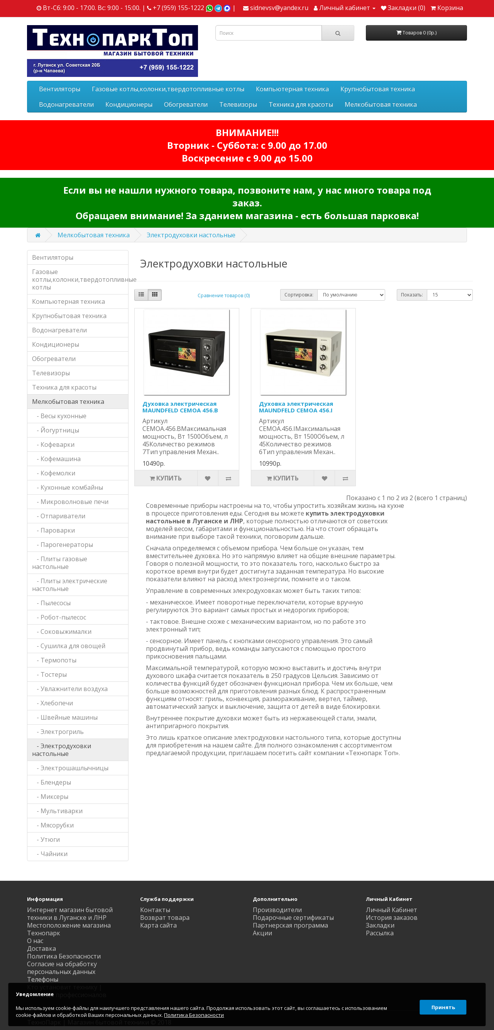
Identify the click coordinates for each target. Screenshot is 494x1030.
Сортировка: (298, 294)
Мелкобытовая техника (381, 104)
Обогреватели (186, 104)
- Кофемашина (56, 459)
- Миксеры (50, 796)
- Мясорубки (53, 825)
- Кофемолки (53, 473)
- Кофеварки (53, 444)
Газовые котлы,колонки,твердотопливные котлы (168, 89)
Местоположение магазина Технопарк (69, 929)
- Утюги (46, 839)
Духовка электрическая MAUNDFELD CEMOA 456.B (180, 407)
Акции (262, 933)
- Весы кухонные (59, 416)
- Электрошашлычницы (70, 768)
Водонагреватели (66, 104)
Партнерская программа (290, 925)
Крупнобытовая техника (377, 89)
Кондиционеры (128, 104)
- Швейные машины (65, 717)
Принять (441, 1004)
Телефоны (42, 979)
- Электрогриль (58, 731)
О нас (35, 940)
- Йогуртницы (55, 430)
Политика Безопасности (64, 956)
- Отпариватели (58, 516)
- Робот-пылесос (59, 617)
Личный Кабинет (391, 910)
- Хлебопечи (52, 703)
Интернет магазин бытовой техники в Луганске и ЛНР (70, 914)
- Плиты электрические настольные (69, 585)
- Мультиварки (57, 811)
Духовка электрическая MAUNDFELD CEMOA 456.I (296, 407)
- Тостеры (49, 674)
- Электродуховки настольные (61, 750)
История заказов (392, 917)
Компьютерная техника (292, 89)
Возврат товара (164, 917)
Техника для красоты (301, 104)
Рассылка (380, 933)
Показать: (412, 294)
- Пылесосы (51, 603)
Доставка (41, 948)
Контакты (155, 910)
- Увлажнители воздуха (70, 688)
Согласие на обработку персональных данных (62, 968)
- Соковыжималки (61, 631)
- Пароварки (53, 530)
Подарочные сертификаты (293, 917)
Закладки (380, 925)
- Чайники (50, 854)
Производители (277, 910)
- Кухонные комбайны (67, 487)
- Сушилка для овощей (68, 646)
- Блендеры (51, 782)
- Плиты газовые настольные (59, 563)
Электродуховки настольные (191, 235)
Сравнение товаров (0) (224, 295)
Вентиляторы (59, 89)
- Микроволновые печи (70, 501)
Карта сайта (158, 925)
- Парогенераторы (62, 544)
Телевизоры (238, 104)
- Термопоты (54, 660)
